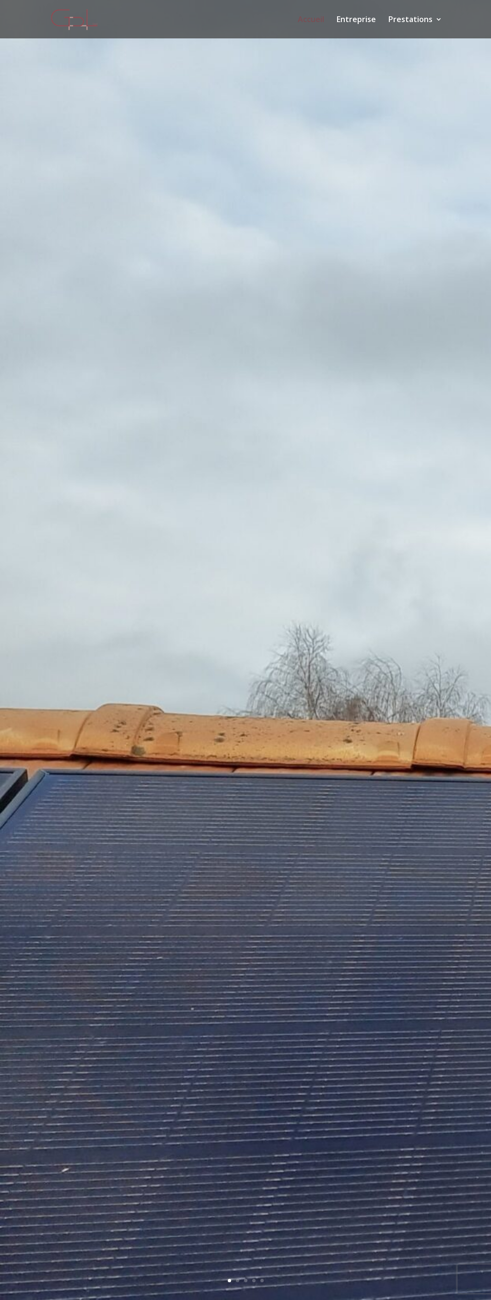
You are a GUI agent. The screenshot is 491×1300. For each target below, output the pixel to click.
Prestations (410, 20)
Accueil (311, 20)
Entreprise (356, 20)
